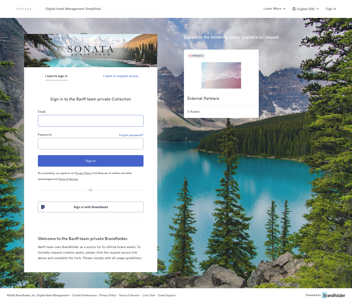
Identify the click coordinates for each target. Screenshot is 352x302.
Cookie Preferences (84, 295)
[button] (305, 9)
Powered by (325, 295)
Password (44, 135)
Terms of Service (68, 179)
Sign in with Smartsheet (74, 207)
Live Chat (148, 295)
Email (41, 112)
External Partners (203, 98)
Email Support (166, 295)
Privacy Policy (83, 173)
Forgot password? (131, 135)
